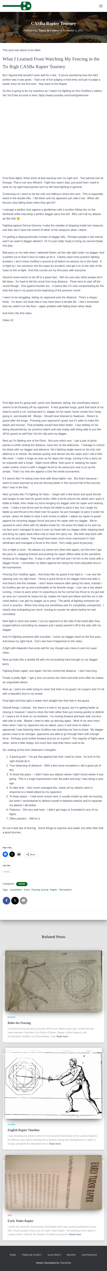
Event (27, 889)
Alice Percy (54, 1255)
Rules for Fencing (19, 1023)
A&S (10, 1215)
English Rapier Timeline (24, 1130)
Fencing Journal (40, 889)
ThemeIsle (65, 1262)
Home (13, 1255)
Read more (62, 1036)
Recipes (71, 1255)
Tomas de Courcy (32, 1255)
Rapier (22, 884)
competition (16, 889)
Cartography (89, 1255)
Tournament (65, 889)
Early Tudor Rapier (21, 1221)
